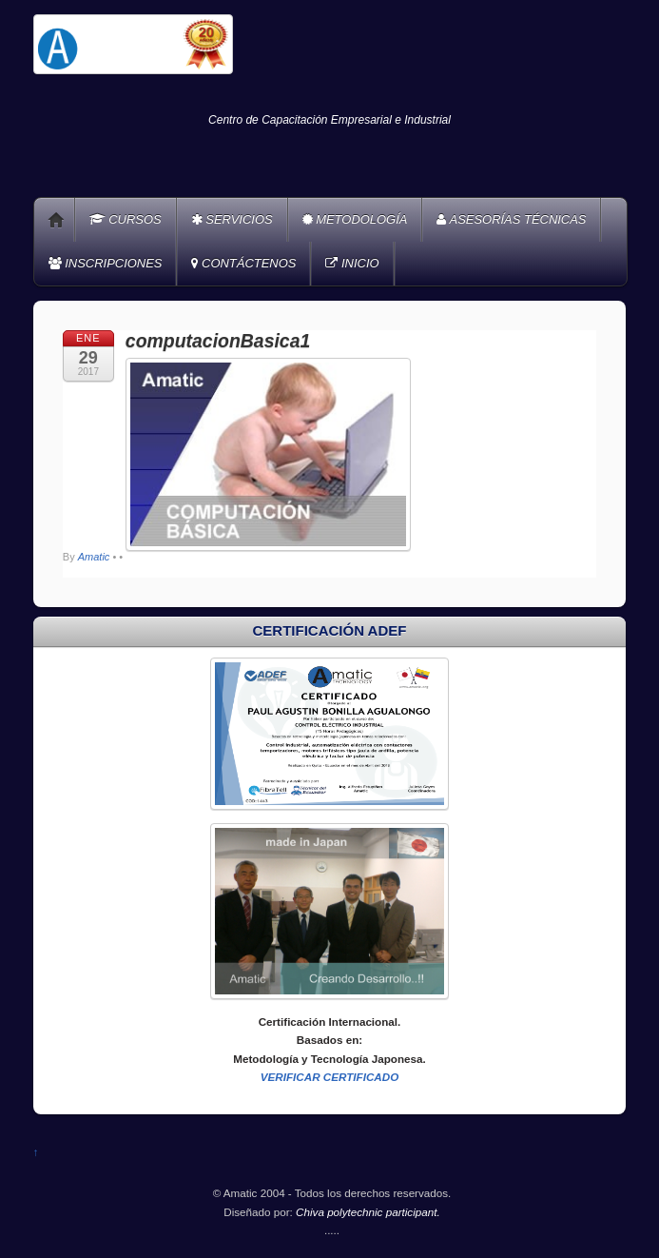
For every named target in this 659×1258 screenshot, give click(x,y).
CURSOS (125, 219)
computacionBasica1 (218, 340)
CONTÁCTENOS (243, 263)
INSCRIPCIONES (105, 263)
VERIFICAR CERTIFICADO (330, 1077)
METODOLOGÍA (355, 219)
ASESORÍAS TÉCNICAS (511, 219)
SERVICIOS (232, 219)
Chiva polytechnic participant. (368, 1212)
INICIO (351, 263)
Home (56, 220)
